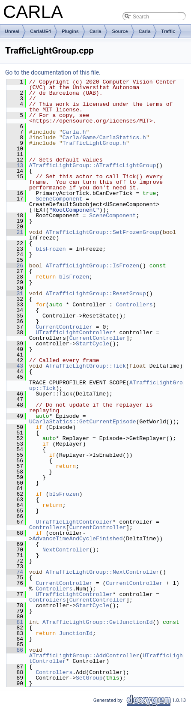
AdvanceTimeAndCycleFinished (78, 538)
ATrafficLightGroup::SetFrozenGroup (102, 232)
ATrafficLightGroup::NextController (102, 572)
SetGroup (89, 678)
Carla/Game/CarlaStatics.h (104, 137)
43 (14, 366)
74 (14, 572)
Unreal (12, 31)
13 (14, 165)
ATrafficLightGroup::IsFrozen (92, 266)
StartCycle (92, 344)
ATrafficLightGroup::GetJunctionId (97, 622)
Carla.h (74, 132)
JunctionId (76, 633)
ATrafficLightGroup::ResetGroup (96, 293)
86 (14, 650)
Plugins (70, 31)
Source (120, 31)
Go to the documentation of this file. (53, 72)
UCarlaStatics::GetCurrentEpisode (82, 421)
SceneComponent (59, 199)
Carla (95, 31)
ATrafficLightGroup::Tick (86, 366)
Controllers (134, 305)
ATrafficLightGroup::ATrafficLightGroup (92, 165)
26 (14, 266)
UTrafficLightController (74, 332)
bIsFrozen (51, 249)
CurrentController (64, 327)
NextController (65, 550)
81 (14, 622)
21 (14, 232)
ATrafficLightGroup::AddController (84, 655)
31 (14, 293)
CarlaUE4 (40, 31)
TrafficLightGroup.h (94, 143)
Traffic (168, 31)
